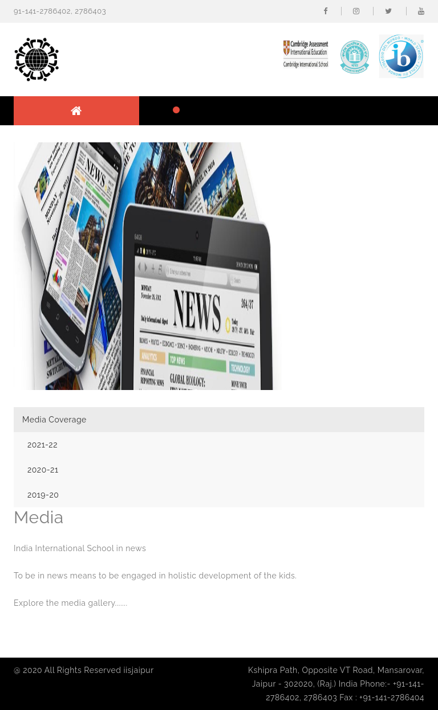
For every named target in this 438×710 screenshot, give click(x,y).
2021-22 (42, 444)
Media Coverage (54, 419)
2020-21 (42, 469)
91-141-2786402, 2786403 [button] (60, 11)
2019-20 (43, 494)
